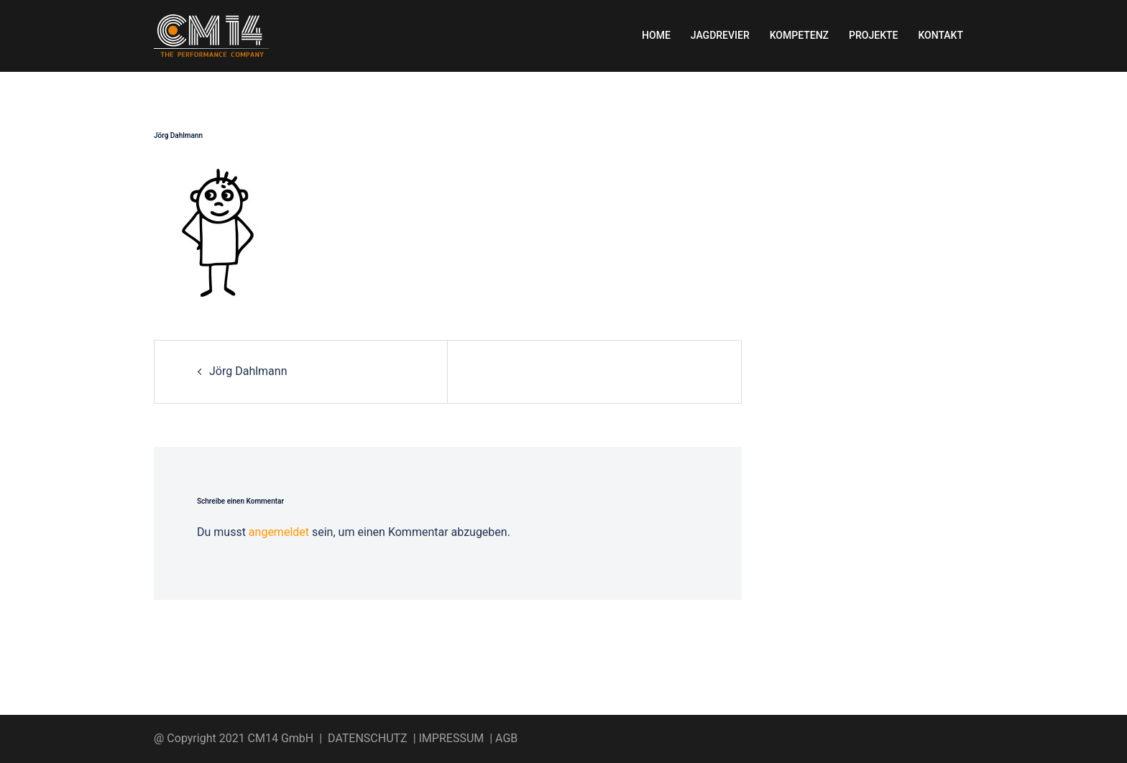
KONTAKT (940, 35)
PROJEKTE (873, 35)
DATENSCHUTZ (368, 738)
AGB (506, 738)
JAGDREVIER (720, 35)
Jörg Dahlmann (248, 371)
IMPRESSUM (451, 738)
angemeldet (279, 532)
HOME (656, 35)
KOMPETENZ (799, 35)
